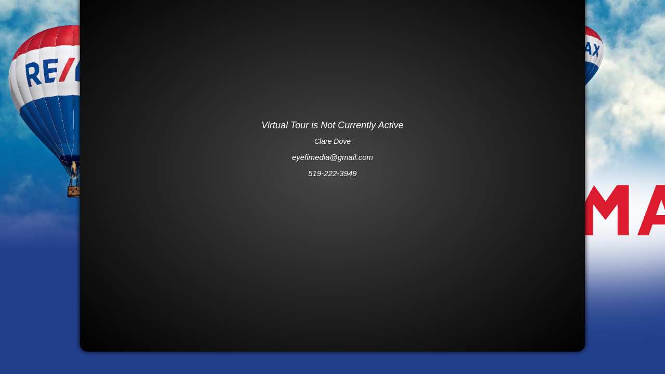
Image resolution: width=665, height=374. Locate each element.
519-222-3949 (332, 173)
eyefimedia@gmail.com (332, 157)
